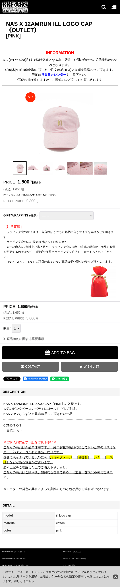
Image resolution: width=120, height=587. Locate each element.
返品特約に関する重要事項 (23, 339)
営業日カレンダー (53, 74)
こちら (29, 581)
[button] (103, 7)
